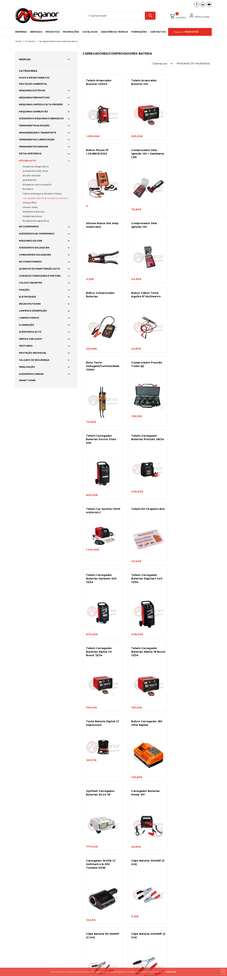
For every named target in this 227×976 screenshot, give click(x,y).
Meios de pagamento (63, 891)
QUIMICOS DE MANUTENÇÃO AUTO (39, 269)
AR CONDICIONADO (30, 262)
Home (18, 41)
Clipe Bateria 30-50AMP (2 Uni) (102, 657)
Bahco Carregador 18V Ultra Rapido (146, 515)
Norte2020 (58, 910)
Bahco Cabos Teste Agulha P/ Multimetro (145, 224)
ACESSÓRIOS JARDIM (31, 374)
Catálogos (90, 32)
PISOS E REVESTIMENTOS (34, 78)
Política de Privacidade (64, 895)
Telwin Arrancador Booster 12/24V (99, 82)
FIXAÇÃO (24, 290)
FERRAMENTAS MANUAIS (33, 147)
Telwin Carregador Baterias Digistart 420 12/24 (101, 445)
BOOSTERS (28, 189)
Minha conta (200, 16)
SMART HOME (27, 381)
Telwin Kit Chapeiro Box (147, 368)
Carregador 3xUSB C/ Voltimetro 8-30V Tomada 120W (145, 587)
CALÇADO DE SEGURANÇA (34, 360)
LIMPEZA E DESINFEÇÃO (33, 311)
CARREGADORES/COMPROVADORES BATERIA (45, 198)
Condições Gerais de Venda (66, 886)
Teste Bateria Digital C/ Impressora (102, 515)
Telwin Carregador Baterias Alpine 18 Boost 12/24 (189, 445)
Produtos (53, 32)
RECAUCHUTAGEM (30, 304)
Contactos (158, 32)
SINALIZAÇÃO (27, 367)
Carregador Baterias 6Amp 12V (100, 585)
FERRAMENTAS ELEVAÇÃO (34, 126)
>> (156, 804)
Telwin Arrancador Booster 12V (143, 82)
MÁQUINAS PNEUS (32, 216)
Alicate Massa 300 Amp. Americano (147, 152)
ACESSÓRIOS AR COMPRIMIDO (36, 234)
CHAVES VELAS (30, 207)
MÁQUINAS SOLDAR (30, 241)
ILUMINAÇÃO (26, 325)
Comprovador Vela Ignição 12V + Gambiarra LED (102, 154)
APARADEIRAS (30, 180)
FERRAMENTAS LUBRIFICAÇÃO (37, 140)
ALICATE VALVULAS (31, 176)
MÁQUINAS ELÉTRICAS (32, 91)
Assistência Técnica (114, 32)
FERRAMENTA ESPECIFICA (36, 221)
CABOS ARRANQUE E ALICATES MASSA (42, 194)
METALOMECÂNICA (30, 154)
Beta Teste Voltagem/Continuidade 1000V (192, 226)
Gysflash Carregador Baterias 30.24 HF (190, 515)
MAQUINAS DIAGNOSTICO (36, 167)
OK (207, 889)
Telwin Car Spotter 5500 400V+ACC (103, 370)
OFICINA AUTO (27, 161)
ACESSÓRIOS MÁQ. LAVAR (35, 171)
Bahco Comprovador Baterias (100, 224)
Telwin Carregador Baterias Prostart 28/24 (192, 297)
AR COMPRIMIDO (29, 227)
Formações (139, 32)
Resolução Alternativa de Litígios (69, 900)
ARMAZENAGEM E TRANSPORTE (37, 133)
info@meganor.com (112, 902)
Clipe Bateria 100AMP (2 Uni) (192, 585)
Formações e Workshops (24, 896)
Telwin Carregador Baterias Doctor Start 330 (191, 729)
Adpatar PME (59, 915)
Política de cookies (62, 876)
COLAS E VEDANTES (30, 283)
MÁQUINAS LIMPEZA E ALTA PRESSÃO (41, 105)
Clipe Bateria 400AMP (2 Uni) (148, 657)
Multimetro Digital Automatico (99, 727)
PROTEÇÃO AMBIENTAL (33, 84)
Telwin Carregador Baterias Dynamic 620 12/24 (191, 372)
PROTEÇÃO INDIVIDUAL (33, 353)
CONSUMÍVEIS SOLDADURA (35, 255)
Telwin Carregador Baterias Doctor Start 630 (146, 299)
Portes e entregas (61, 881)
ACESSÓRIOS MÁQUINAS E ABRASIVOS (41, 119)
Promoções (71, 32)
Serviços (36, 32)
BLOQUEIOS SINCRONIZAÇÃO (37, 185)
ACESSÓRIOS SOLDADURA (34, 248)
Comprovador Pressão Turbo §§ (101, 297)
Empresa (21, 32)
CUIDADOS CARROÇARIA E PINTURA (40, 276)
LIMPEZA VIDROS (29, 318)
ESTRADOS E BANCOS (33, 212)
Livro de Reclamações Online (67, 905)
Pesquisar (189, 32)
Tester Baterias (142, 725)
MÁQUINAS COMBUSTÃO (33, 112)
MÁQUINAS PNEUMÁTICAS (34, 98)
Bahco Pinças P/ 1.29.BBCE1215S (187, 82)
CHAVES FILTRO (30, 203)
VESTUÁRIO (26, 346)
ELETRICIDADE (27, 297)
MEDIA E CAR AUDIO (30, 339)
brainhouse (91, 930)
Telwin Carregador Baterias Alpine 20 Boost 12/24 (144, 445)
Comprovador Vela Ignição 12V (188, 152)
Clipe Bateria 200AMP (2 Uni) (192, 657)
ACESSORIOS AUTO (30, 332)
